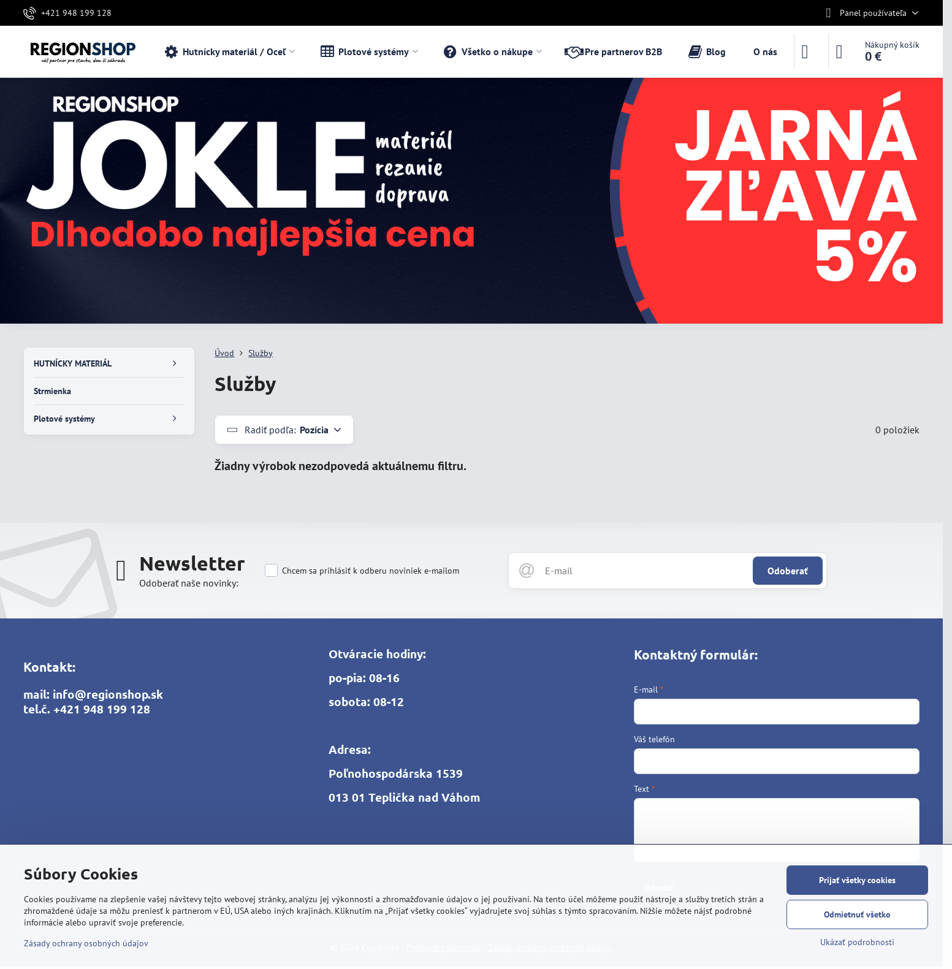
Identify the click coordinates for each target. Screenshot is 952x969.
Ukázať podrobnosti (857, 942)
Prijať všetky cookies (857, 880)
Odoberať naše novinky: (188, 583)
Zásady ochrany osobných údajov (86, 943)
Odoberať (787, 570)
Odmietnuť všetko (857, 914)
